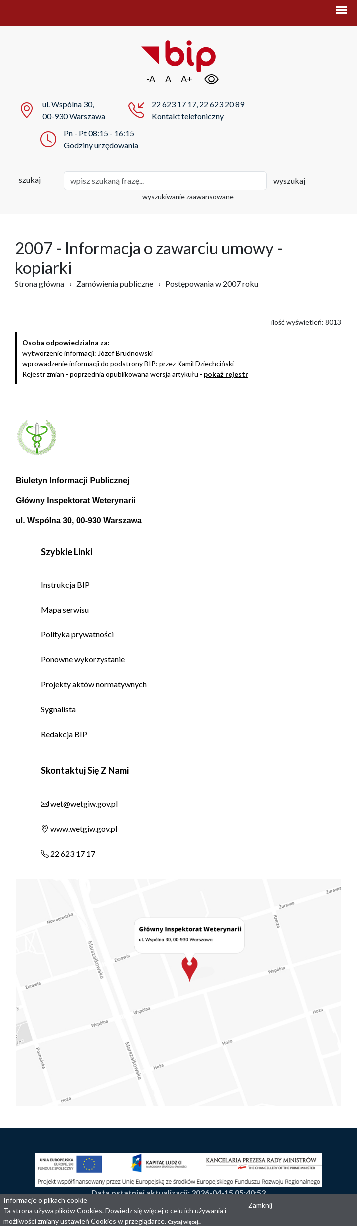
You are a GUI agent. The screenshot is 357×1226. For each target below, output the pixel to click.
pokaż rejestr (226, 374)
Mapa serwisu (65, 609)
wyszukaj (289, 180)
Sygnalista (58, 709)
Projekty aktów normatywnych (94, 684)
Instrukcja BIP (65, 584)
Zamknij (260, 1205)
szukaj (30, 179)
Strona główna (39, 283)
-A (150, 78)
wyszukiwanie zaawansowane (188, 196)
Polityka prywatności (77, 634)
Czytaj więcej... (184, 1222)
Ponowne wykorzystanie (83, 659)
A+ (186, 78)
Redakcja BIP (64, 734)
